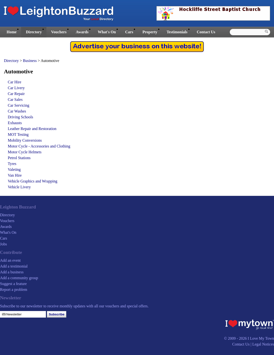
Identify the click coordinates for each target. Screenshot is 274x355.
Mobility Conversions (25, 140)
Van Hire (15, 175)
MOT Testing (18, 134)
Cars (129, 32)
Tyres (12, 164)
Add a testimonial (14, 266)
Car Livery (16, 88)
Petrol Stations (19, 158)
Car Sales (15, 99)
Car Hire (14, 82)
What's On (107, 32)
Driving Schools (20, 117)
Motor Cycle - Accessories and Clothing (39, 146)
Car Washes (17, 111)
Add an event (10, 260)
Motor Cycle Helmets (25, 152)
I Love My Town (261, 338)
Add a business (12, 272)
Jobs (3, 244)
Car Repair (16, 94)
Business (30, 61)
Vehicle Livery (19, 187)
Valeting (14, 169)
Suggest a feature (13, 284)
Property (149, 32)
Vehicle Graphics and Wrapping (32, 181)
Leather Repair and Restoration (32, 129)
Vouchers (58, 32)
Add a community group (19, 278)
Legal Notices (263, 344)
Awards (82, 32)
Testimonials (177, 32)
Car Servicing (18, 105)
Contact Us (206, 32)
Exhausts (15, 123)
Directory (34, 32)
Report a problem (13, 289)
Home (12, 32)
